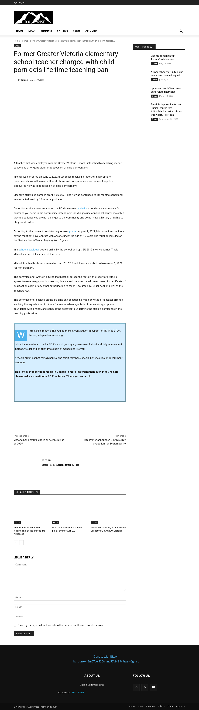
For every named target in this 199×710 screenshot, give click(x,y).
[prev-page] (16, 542)
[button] (181, 31)
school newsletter (29, 249)
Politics (62, 31)
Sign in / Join (19, 2)
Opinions (91, 31)
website (83, 208)
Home (19, 31)
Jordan (24, 79)
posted (73, 231)
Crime (76, 31)
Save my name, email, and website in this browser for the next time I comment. (61, 625)
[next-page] (21, 542)
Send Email (78, 692)
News (32, 31)
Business (46, 31)
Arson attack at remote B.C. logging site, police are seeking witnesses (29, 530)
